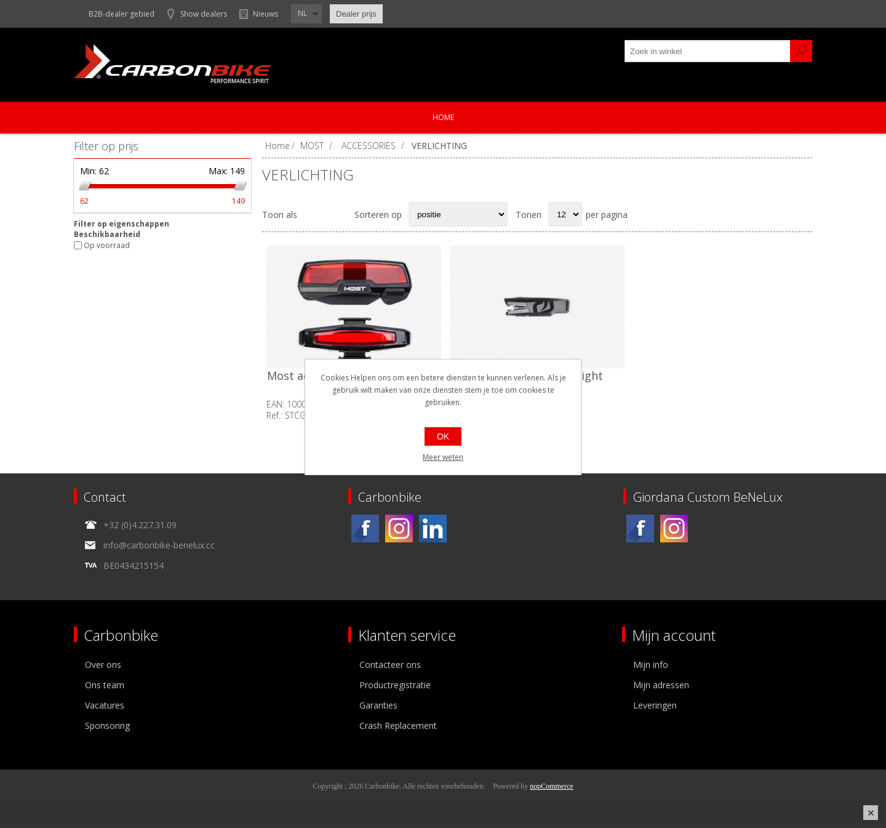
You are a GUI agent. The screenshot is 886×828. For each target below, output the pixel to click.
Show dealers (203, 14)
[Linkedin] (433, 528)
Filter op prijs (106, 146)
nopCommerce (551, 786)
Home (443, 117)
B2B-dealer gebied (121, 14)
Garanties (378, 705)
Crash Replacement (398, 725)
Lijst (337, 214)
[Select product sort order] (458, 214)
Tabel (313, 214)
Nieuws (265, 14)
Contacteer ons (390, 664)
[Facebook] (365, 528)
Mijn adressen (661, 685)
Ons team (104, 685)
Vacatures (104, 705)
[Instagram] (399, 528)
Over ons (103, 664)
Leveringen (655, 705)
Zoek (801, 51)
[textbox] (708, 51)
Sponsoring (107, 725)
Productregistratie (395, 685)
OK (443, 436)
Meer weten (443, 457)
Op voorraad (107, 245)
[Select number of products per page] (565, 214)
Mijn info (650, 664)
